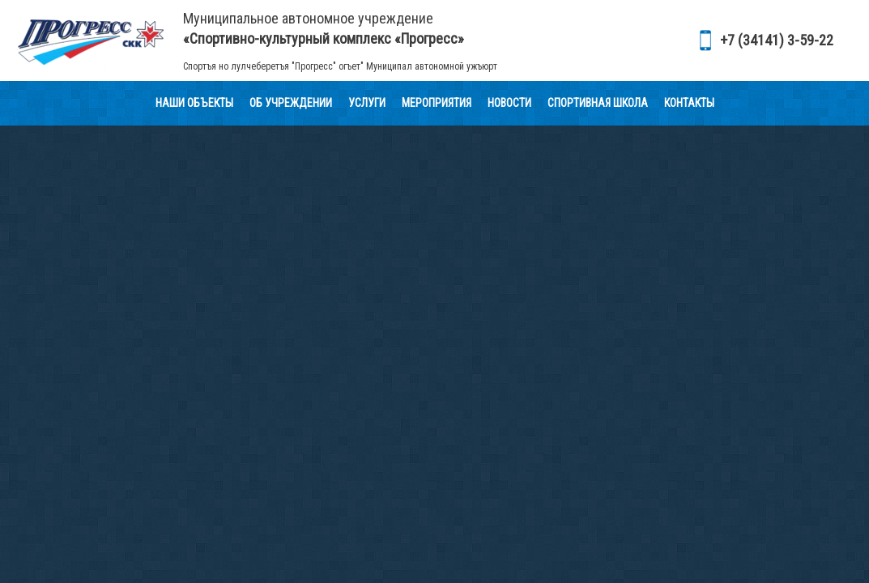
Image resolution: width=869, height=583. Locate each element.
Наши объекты (194, 102)
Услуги (367, 102)
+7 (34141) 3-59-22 (776, 40)
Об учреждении (290, 102)
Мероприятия (436, 102)
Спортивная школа (597, 102)
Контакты (689, 102)
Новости (509, 102)
